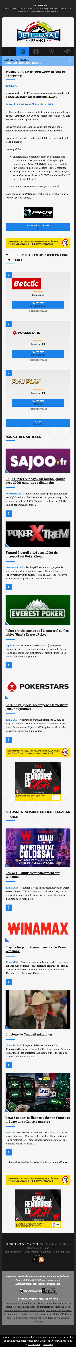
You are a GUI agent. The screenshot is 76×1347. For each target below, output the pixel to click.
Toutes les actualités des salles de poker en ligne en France (38, 1162)
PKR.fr (59, 130)
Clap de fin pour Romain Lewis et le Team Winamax (36, 949)
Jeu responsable (61, 1251)
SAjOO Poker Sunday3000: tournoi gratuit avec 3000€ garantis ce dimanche (35, 481)
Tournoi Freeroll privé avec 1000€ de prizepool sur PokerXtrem (32, 554)
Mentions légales (14, 1251)
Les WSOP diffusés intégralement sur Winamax (33, 875)
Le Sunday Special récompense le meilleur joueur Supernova (37, 707)
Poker (38, 423)
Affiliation (46, 1251)
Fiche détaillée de (38, 227)
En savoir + (34, 1344)
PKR (20, 115)
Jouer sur (38, 304)
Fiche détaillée (38, 311)
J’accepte (48, 1344)
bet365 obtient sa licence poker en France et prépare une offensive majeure (38, 1119)
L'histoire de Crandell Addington (29, 1034)
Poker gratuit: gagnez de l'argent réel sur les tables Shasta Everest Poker (37, 632)
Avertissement (31, 1251)
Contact (38, 1255)
